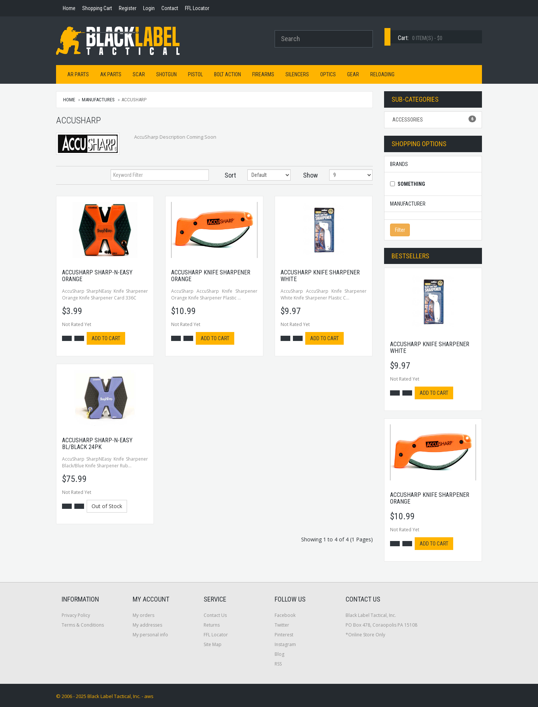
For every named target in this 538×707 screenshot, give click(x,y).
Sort (230, 175)
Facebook (285, 615)
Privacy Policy (76, 615)
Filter (400, 230)
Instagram (285, 644)
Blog (279, 654)
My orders (143, 615)
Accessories (433, 119)
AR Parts (78, 74)
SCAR (139, 74)
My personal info (150, 634)
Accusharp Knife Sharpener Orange (210, 276)
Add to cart (106, 338)
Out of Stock (107, 506)
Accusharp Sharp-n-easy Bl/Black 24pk (97, 444)
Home (69, 99)
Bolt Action (227, 74)
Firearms (263, 74)
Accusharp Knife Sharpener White (320, 276)
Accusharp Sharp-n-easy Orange (97, 276)
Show (310, 175)
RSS (278, 664)
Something (411, 184)
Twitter (282, 625)
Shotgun (166, 74)
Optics (328, 74)
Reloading (382, 74)
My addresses (147, 625)
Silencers (297, 74)
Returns (212, 625)
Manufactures (98, 99)
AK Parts (110, 74)
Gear (353, 74)
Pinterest (284, 634)
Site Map (213, 644)
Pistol (195, 74)
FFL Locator (216, 634)
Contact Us (215, 615)
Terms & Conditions (83, 625)
